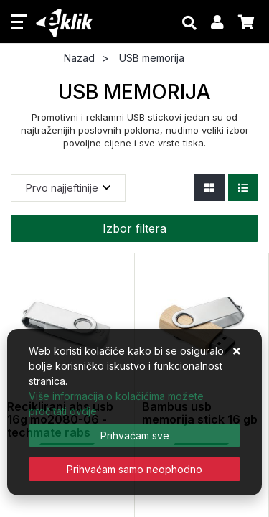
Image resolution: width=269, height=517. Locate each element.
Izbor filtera (134, 228)
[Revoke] (134, 469)
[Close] (134, 435)
